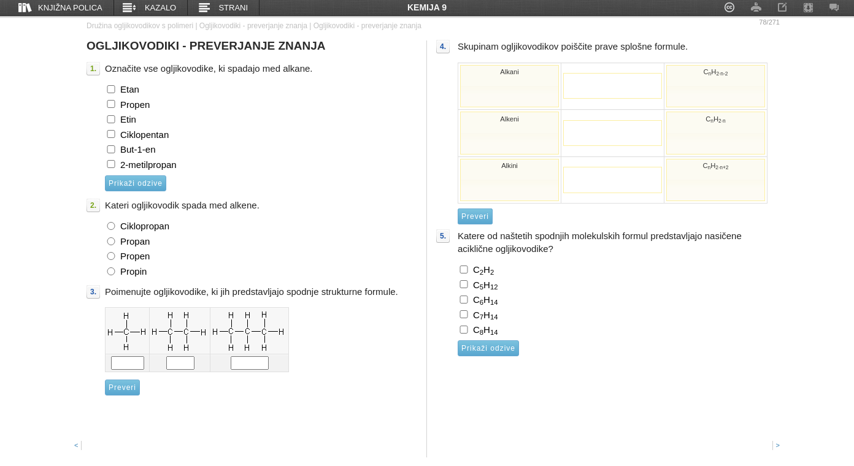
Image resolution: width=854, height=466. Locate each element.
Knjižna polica (70, 7)
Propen (135, 104)
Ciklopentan (144, 134)
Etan (129, 89)
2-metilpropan (148, 164)
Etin (128, 119)
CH (483, 270)
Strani (233, 7)
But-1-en (138, 149)
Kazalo (160, 7)
